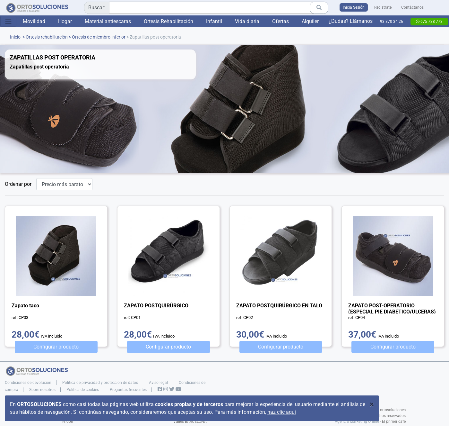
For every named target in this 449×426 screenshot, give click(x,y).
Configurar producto (56, 347)
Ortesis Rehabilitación (168, 21)
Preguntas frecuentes (128, 389)
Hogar (65, 21)
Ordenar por (18, 184)
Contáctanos (412, 7)
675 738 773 (429, 21)
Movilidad (34, 21)
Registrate (383, 7)
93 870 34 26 (391, 21)
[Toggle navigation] (8, 21)
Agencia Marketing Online (357, 421)
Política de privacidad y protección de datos (100, 382)
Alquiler (310, 21)
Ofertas (280, 21)
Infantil (214, 21)
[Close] (372, 404)
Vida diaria (247, 21)
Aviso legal (158, 382)
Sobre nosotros (42, 389)
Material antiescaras (108, 21)
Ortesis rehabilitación (47, 37)
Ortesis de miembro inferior (98, 37)
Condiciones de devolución (28, 382)
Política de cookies (82, 389)
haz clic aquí (281, 412)
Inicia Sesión (354, 7)
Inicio (15, 37)
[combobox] (204, 8)
